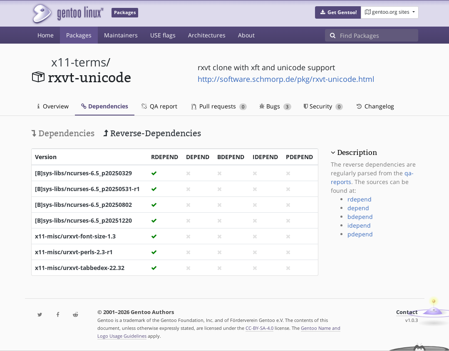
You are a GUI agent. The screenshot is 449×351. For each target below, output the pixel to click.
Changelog (374, 106)
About (246, 35)
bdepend (360, 217)
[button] (338, 12)
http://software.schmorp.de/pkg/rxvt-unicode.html (286, 79)
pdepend (360, 234)
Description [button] (357, 152)
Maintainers (121, 35)
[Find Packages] (379, 35)
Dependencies (104, 106)
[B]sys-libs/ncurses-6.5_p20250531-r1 (87, 189)
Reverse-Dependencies (152, 133)
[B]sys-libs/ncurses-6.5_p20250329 (83, 173)
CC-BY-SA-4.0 (259, 328)
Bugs (275, 106)
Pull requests (219, 106)
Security (323, 106)
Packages (79, 35)
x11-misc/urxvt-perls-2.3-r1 (74, 252)
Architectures (207, 35)
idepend (359, 225)
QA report (159, 106)
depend (358, 208)
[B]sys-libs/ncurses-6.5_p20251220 (83, 220)
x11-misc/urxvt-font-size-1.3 (75, 236)
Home (45, 35)
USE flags (163, 35)
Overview (53, 106)
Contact (407, 312)
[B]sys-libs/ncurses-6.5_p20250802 (83, 205)
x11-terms (78, 62)
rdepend (359, 199)
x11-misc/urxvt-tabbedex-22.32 (79, 268)
